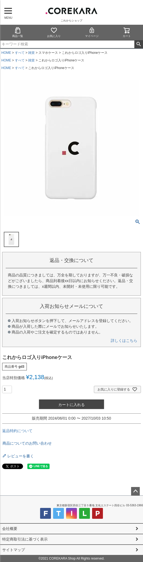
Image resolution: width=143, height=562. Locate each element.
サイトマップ (13, 550)
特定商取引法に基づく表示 (25, 539)
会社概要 (9, 528)
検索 (138, 44)
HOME (6, 53)
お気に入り (54, 32)
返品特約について (17, 431)
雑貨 (31, 53)
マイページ (92, 32)
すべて (20, 53)
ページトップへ (135, 491)
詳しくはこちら (124, 340)
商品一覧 (17, 32)
